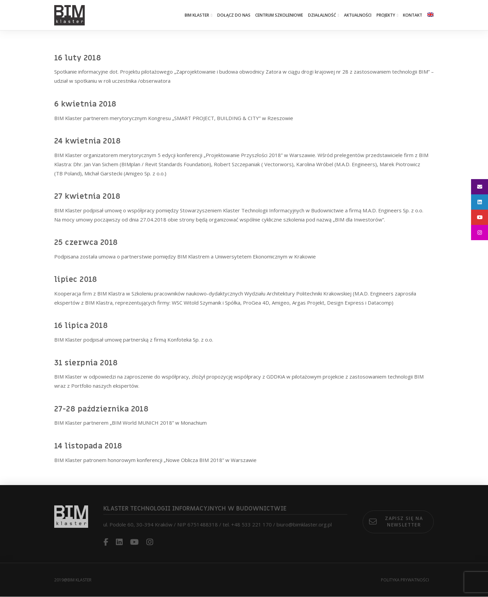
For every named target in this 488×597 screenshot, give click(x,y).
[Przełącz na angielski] (430, 15)
